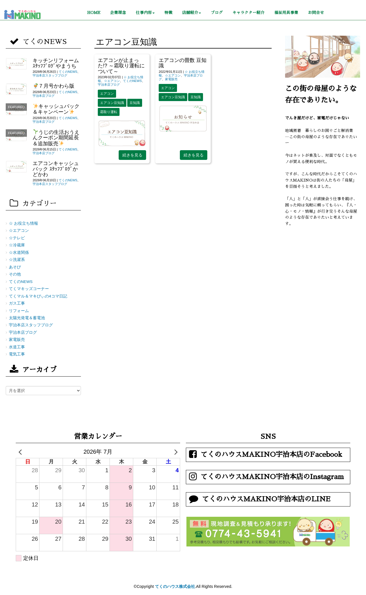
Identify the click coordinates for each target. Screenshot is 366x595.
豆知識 (135, 103)
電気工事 (17, 354)
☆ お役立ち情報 (23, 223)
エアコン (107, 94)
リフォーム (19, 311)
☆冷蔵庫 (17, 245)
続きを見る (132, 155)
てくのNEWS (132, 81)
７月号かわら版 (54, 86)
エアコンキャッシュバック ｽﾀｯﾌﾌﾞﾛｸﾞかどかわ (56, 168)
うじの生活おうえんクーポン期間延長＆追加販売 (56, 137)
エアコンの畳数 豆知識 (182, 63)
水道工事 (17, 347)
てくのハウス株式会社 (175, 586)
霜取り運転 (108, 112)
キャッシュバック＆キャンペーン (56, 109)
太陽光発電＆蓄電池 (27, 318)
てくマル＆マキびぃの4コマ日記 (38, 296)
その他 (15, 274)
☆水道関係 (19, 252)
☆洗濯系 (17, 260)
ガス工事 (17, 303)
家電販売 (171, 79)
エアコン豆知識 (112, 103)
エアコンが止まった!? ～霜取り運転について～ (121, 65)
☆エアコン (112, 81)
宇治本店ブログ (109, 84)
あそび (15, 267)
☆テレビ (17, 238)
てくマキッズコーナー (29, 289)
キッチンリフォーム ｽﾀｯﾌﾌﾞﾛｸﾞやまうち (56, 63)
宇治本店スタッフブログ (50, 75)
